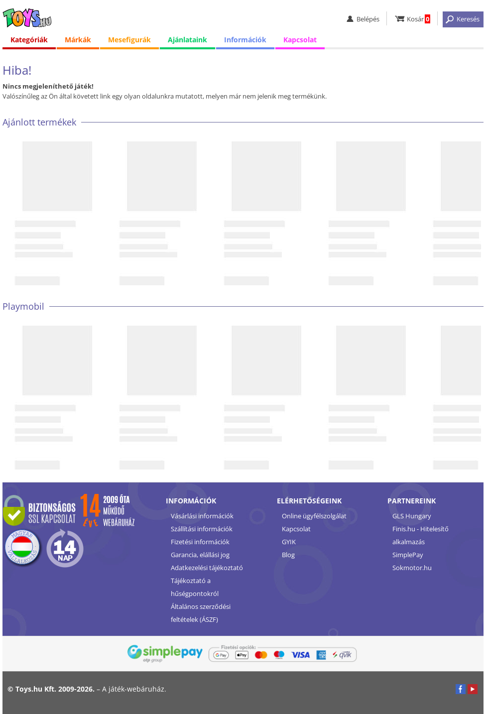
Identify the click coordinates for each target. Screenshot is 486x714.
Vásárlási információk (202, 515)
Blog (288, 554)
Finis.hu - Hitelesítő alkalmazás (420, 535)
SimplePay (407, 554)
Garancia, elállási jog (200, 554)
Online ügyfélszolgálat (314, 515)
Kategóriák (29, 39)
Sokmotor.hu (412, 567)
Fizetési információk (200, 541)
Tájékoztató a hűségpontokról (195, 587)
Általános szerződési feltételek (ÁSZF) (201, 613)
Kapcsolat (300, 39)
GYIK (289, 541)
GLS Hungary (411, 515)
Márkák (78, 39)
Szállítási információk (202, 528)
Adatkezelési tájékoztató (207, 567)
